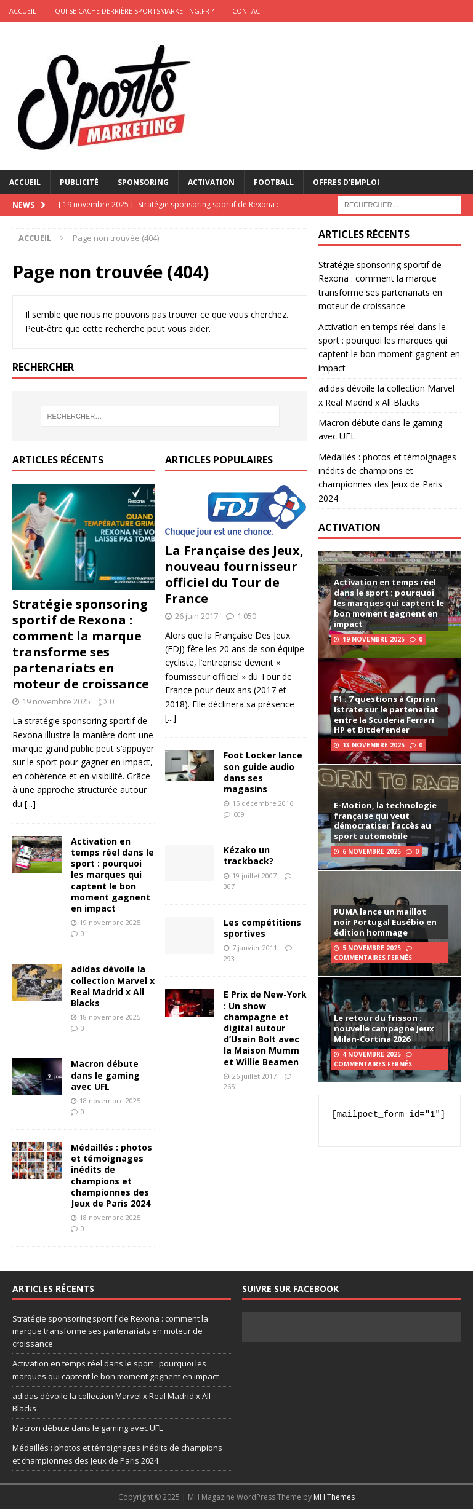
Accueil (25, 182)
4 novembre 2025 (371, 1054)
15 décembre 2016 (262, 803)
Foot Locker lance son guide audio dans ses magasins (263, 772)
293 (229, 958)
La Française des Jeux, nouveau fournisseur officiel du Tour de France (234, 574)
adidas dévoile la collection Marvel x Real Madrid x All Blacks (113, 986)
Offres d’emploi (346, 182)
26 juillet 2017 (254, 1076)
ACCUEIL (22, 10)
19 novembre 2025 (56, 701)
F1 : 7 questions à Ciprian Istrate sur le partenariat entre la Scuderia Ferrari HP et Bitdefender (386, 714)
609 (239, 814)
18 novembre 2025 (109, 1017)
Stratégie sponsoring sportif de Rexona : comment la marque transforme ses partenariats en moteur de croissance (80, 644)
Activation (211, 182)
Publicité (79, 182)
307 (229, 886)
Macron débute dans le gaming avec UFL (105, 1075)
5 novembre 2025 (371, 948)
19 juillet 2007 (254, 875)
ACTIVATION (349, 527)
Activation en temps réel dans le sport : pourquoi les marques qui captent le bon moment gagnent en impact (112, 874)
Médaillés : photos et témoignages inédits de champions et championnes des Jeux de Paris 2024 (111, 1175)
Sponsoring (143, 182)
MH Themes (334, 1497)
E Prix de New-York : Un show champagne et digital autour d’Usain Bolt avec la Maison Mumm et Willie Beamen (265, 1027)
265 (229, 1086)
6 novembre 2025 (371, 851)
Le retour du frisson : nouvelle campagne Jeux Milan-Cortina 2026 (384, 1028)
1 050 (246, 615)
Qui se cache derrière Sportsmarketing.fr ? (134, 10)
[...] (30, 804)
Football (274, 182)
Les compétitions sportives (262, 927)
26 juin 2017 (196, 615)
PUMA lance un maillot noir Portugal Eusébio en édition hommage (385, 922)
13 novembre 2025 (373, 745)
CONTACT (248, 10)
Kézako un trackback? (248, 855)
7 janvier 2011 (254, 947)
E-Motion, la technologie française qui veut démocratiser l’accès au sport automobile (385, 821)
